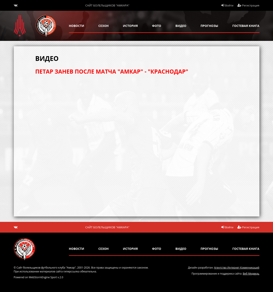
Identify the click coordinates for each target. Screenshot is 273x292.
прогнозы (209, 26)
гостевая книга (245, 26)
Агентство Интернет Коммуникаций (236, 267)
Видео (180, 26)
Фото (156, 26)
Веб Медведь (251, 273)
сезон (103, 26)
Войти (227, 5)
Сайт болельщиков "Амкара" (107, 5)
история (130, 26)
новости (76, 26)
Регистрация (248, 5)
